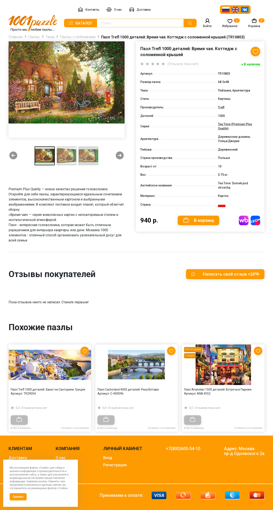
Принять (18, 496)
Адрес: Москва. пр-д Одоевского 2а (244, 451)
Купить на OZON (255, 220)
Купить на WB (243, 220)
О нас (114, 9)
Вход (107, 457)
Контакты (88, 9)
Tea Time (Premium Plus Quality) (235, 126)
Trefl (221, 107)
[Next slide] (120, 156)
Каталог (80, 23)
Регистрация (115, 465)
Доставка (140, 9)
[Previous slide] (13, 156)
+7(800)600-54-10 (183, 448)
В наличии (252, 64)
